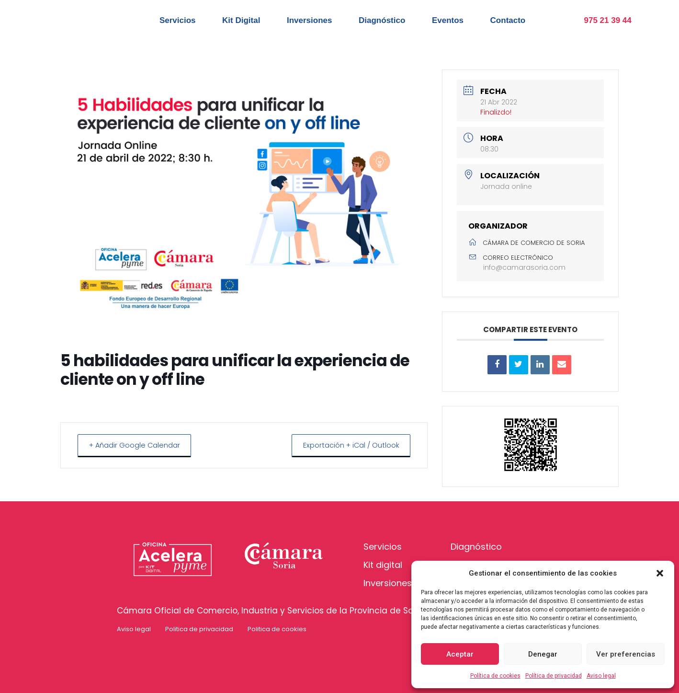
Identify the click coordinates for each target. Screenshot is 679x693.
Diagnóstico (382, 20)
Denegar (542, 654)
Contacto (508, 20)
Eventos (448, 20)
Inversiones (309, 20)
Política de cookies (495, 675)
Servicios (177, 20)
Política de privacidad (553, 675)
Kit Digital (241, 20)
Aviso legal (601, 675)
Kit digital (382, 565)
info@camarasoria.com (524, 267)
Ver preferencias (625, 654)
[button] (660, 573)
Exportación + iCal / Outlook (347, 445)
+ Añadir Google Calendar (137, 445)
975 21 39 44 (608, 20)
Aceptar (460, 654)
